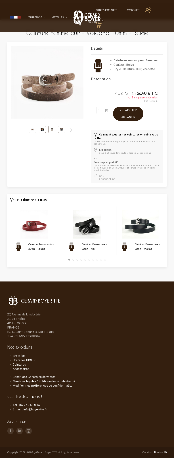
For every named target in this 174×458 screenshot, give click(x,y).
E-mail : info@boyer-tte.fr (30, 409)
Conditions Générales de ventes (34, 377)
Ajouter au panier (128, 114)
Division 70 (160, 452)
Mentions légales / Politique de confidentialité (44, 381)
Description (101, 79)
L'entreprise (36, 17)
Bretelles (59, 17)
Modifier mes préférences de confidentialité (42, 385)
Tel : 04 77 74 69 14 (26, 405)
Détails (97, 48)
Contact (133, 10)
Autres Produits (108, 10)
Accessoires (21, 369)
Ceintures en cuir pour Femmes (136, 60)
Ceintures (19, 364)
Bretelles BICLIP (24, 360)
